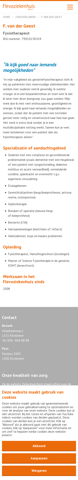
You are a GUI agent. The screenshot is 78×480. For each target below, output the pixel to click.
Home (6, 17)
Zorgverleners (25, 17)
